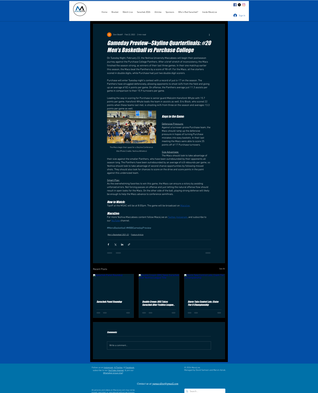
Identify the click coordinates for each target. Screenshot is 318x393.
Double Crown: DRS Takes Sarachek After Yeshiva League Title (157, 303)
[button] (209, 12)
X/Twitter (118, 367)
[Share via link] (129, 244)
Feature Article (137, 235)
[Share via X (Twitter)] (115, 244)
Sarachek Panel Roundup (109, 301)
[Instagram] (243, 4)
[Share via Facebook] (108, 244)
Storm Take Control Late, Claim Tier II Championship (203, 303)
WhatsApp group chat (113, 373)
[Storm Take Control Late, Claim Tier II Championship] (204, 285)
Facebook (129, 367)
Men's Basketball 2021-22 (118, 235)
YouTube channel (116, 370)
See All (222, 269)
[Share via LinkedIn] (122, 244)
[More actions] (209, 34)
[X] (239, 4)
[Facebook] (235, 4)
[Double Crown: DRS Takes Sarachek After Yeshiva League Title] (159, 285)
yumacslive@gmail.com (165, 383)
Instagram (108, 367)
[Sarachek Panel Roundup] (113, 285)
